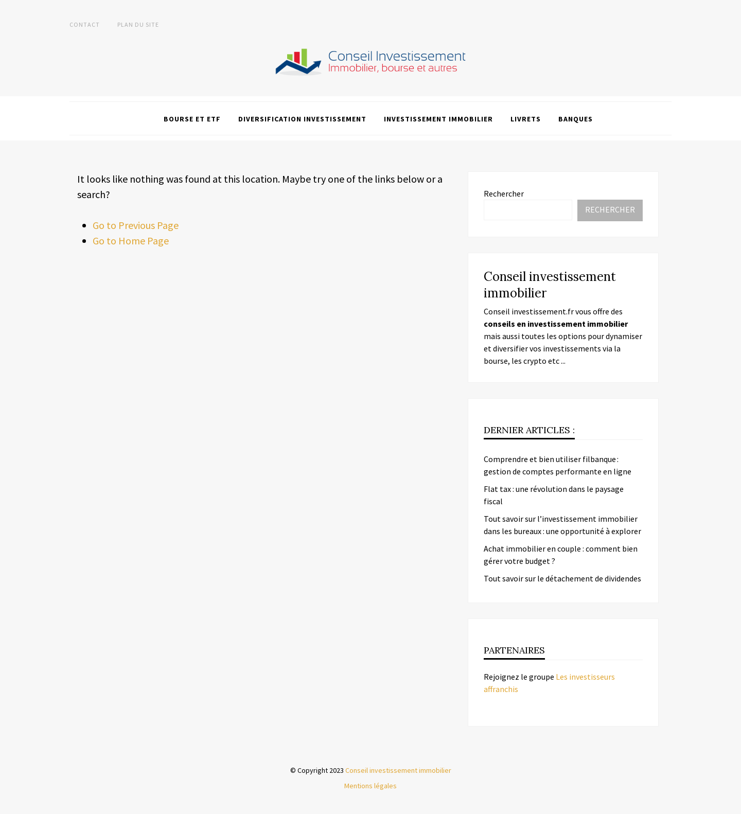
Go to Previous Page (136, 225)
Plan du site (138, 24)
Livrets (525, 118)
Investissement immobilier (438, 118)
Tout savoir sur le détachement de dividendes (562, 578)
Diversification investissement (302, 118)
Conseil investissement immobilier (398, 770)
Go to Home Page (131, 240)
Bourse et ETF (192, 118)
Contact (84, 24)
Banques (575, 118)
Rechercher (504, 193)
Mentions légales (370, 785)
